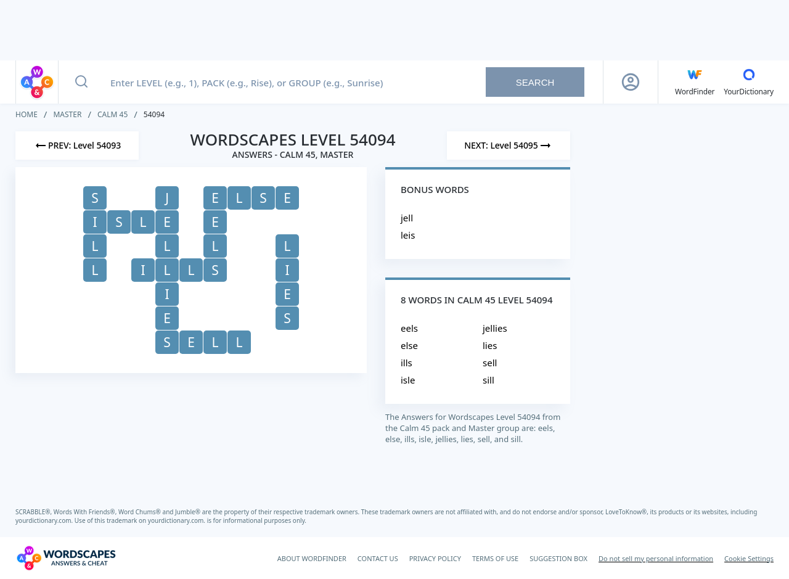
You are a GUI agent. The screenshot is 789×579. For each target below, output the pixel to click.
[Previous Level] (77, 145)
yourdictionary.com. (45, 520)
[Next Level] (508, 145)
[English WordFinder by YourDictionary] (694, 82)
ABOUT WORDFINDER (311, 558)
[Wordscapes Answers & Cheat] (66, 558)
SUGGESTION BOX (558, 558)
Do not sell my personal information (656, 558)
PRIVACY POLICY (435, 558)
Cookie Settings (749, 558)
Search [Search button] (535, 82)
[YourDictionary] (749, 82)
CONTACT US (378, 558)
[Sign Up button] (630, 82)
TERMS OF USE (495, 558)
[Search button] (81, 82)
